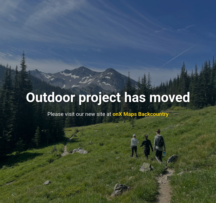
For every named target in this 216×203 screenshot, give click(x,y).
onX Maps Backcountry (140, 114)
